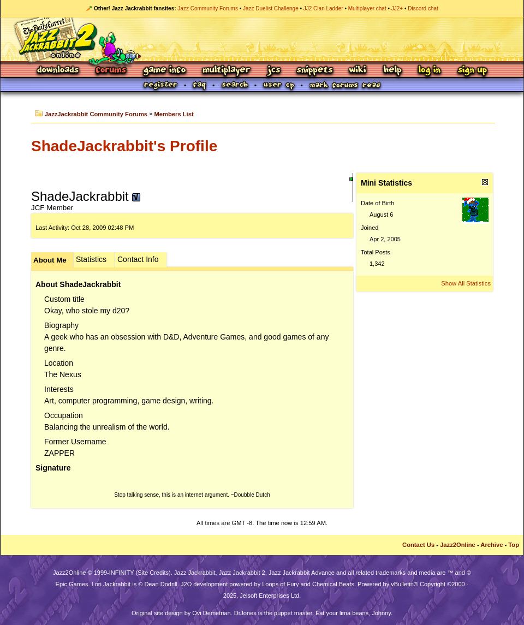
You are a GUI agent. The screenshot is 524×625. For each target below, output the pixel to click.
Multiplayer (226, 70)
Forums (111, 70)
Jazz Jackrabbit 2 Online (261, 39)
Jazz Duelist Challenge (271, 8)
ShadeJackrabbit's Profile (124, 146)
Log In (429, 70)
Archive (491, 544)
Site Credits (153, 572)
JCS (274, 70)
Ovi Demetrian (211, 613)
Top (513, 544)
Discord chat (423, 8)
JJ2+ (397, 8)
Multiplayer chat (367, 8)
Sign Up (472, 70)
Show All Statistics (466, 283)
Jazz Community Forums (207, 8)
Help (392, 70)
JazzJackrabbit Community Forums (96, 114)
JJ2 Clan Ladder (323, 8)
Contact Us (418, 544)
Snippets (315, 70)
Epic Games (72, 584)
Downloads (59, 70)
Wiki (358, 70)
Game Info (164, 70)
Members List (174, 114)
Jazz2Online (457, 544)
